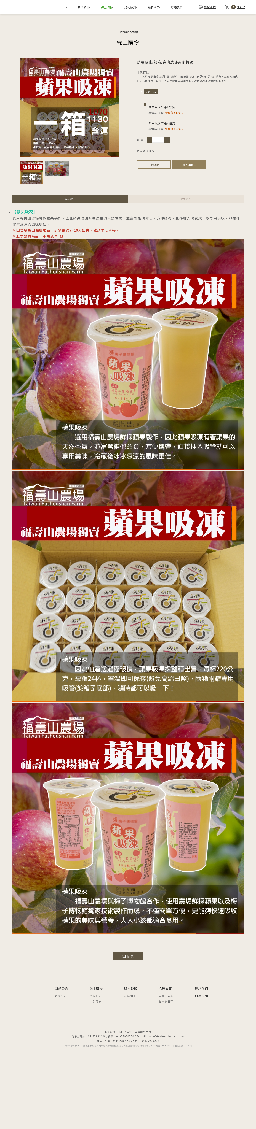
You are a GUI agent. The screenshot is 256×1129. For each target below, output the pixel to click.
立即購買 (154, 165)
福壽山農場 (166, 996)
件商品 (235, 7)
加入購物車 (189, 165)
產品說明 (70, 199)
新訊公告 (83, 7)
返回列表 (128, 956)
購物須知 (130, 7)
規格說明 (185, 199)
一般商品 (95, 1001)
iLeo (188, 1045)
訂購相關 (130, 996)
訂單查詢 (201, 995)
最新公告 (61, 996)
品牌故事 (153, 7)
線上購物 (107, 7)
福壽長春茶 (166, 1001)
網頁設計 (179, 1045)
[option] (69, 107)
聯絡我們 (177, 7)
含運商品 (95, 996)
